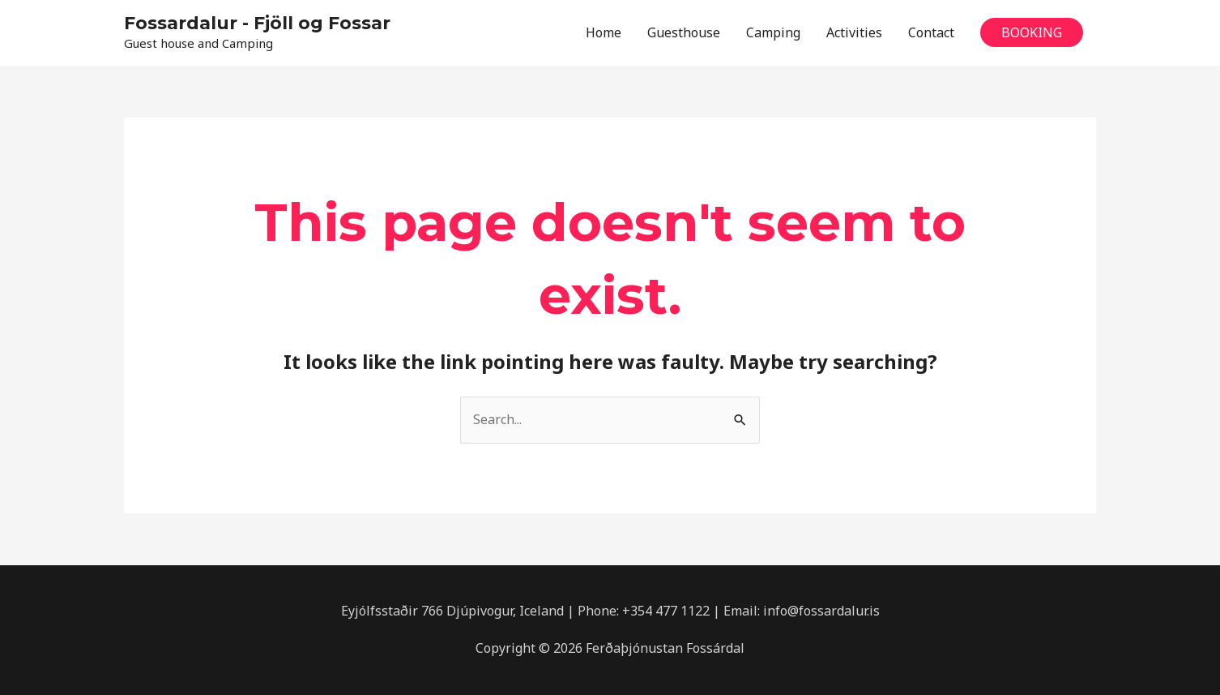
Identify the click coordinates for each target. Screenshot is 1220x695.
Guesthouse (683, 32)
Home (603, 32)
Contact (931, 32)
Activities (854, 32)
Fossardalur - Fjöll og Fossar (257, 23)
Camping (773, 32)
